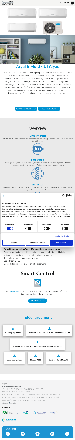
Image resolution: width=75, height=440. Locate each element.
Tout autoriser (61, 242)
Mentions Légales (53, 397)
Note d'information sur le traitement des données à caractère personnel (41, 394)
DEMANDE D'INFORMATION (26, 109)
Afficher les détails (62, 236)
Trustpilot (4, 384)
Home (3, 394)
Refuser (14, 242)
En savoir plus (37, 300)
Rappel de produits (42, 397)
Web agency (5, 403)
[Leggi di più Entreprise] (9, 394)
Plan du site (17, 394)
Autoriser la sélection (37, 242)
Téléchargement (49, 109)
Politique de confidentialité (9, 400)
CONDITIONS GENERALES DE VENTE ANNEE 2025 (31, 400)
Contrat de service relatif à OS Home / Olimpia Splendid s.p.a (18, 397)
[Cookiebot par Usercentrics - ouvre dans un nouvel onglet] (64, 195)
